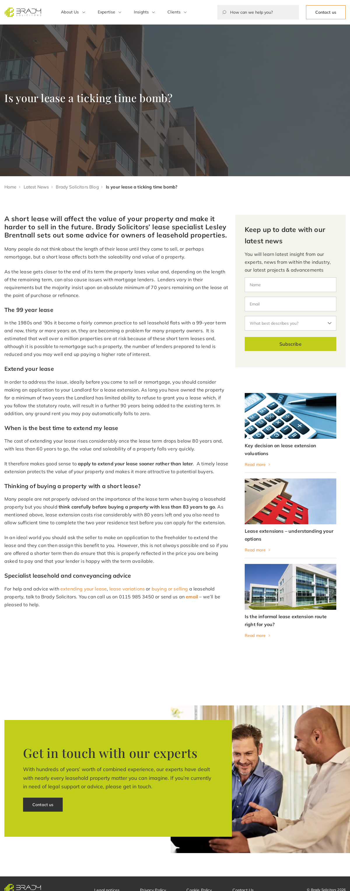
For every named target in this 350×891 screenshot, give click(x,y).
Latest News (36, 187)
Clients (174, 12)
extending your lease (83, 589)
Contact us (325, 12)
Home (10, 187)
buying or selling (170, 589)
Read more (255, 464)
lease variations (127, 589)
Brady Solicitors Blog (77, 187)
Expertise (106, 12)
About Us (70, 12)
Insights (141, 12)
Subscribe (290, 344)
